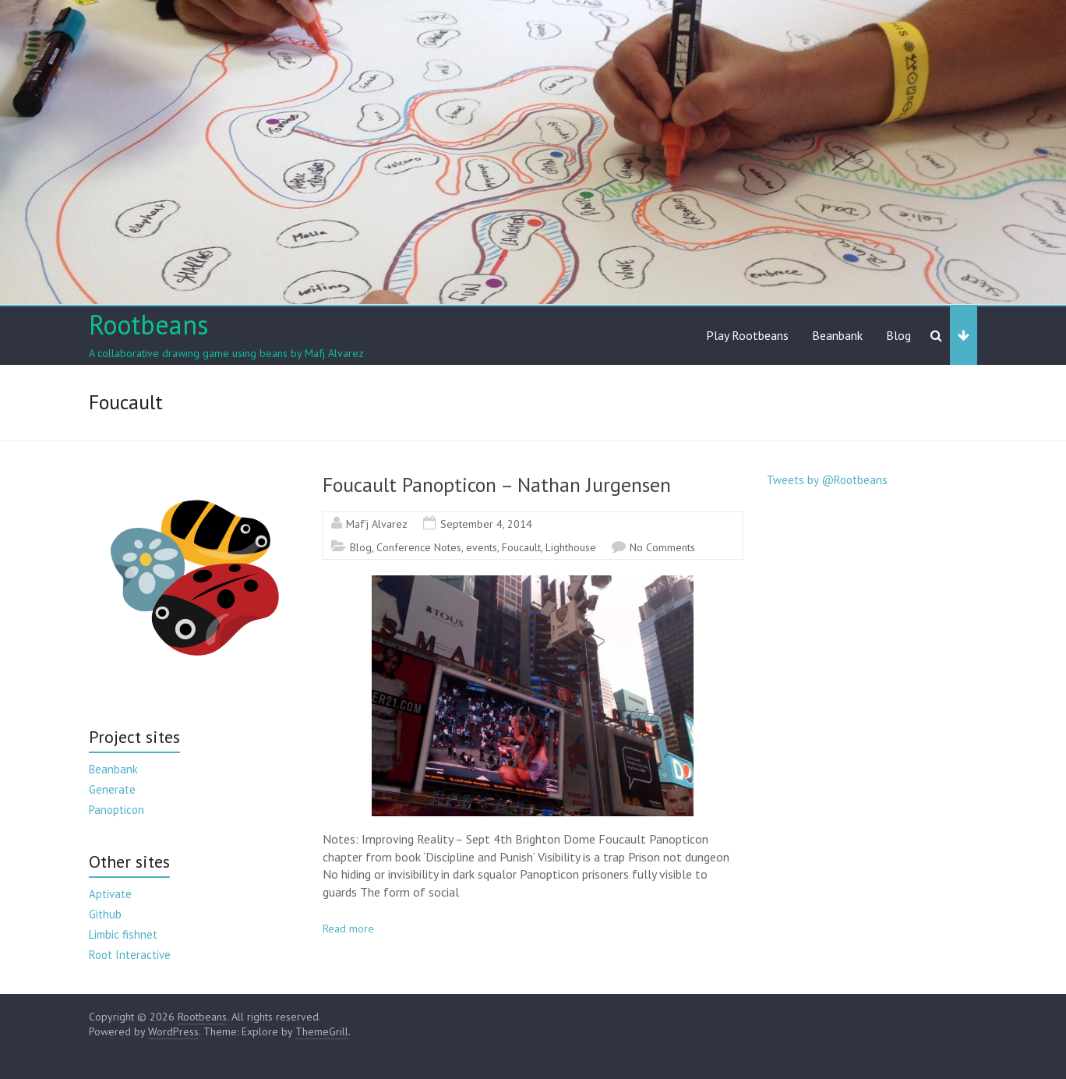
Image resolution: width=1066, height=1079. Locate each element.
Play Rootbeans (747, 335)
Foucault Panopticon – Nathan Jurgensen (497, 484)
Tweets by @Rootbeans (827, 479)
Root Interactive (130, 954)
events (481, 547)
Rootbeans (149, 324)
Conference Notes (418, 547)
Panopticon (116, 809)
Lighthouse (570, 547)
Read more (348, 929)
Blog (898, 335)
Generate (112, 789)
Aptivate (110, 893)
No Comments (662, 547)
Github (105, 914)
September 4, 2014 (486, 524)
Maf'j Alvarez (377, 524)
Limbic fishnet (123, 934)
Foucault (521, 547)
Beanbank (837, 335)
